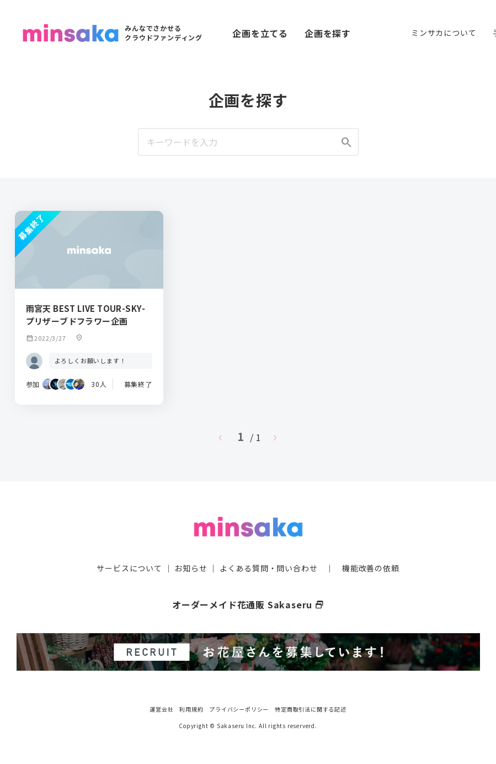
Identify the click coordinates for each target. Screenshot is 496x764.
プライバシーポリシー (239, 708)
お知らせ (190, 567)
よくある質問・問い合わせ (269, 567)
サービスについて (129, 567)
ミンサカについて (443, 32)
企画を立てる (260, 33)
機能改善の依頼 (370, 567)
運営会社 (161, 708)
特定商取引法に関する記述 (310, 708)
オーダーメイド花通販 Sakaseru (248, 604)
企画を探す (328, 33)
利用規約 (191, 708)
